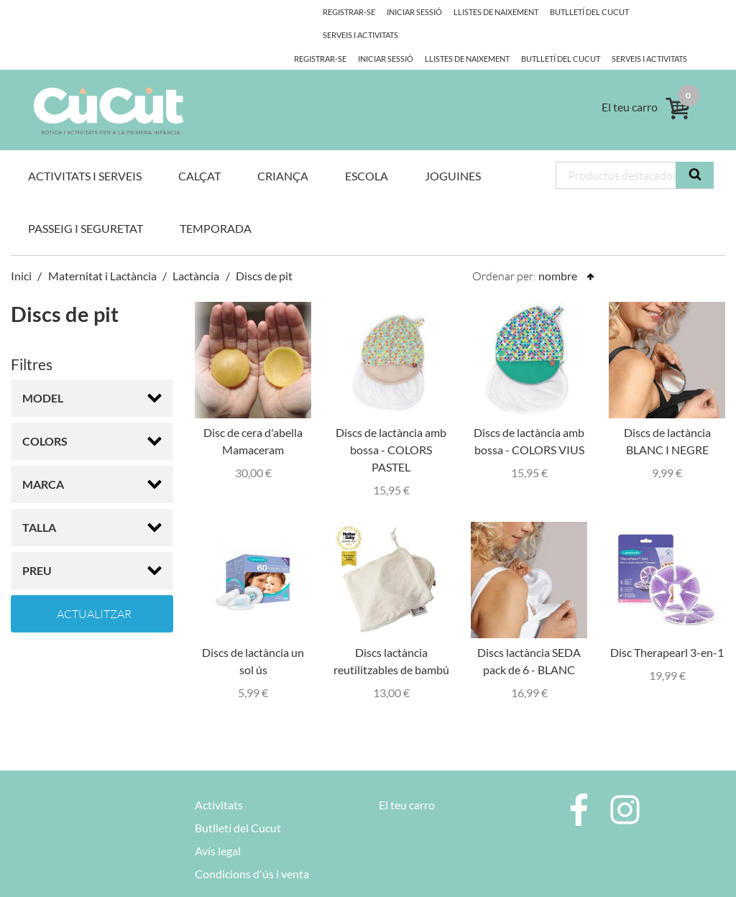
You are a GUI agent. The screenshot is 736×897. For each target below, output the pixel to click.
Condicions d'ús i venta (252, 850)
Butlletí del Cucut (460, 35)
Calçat (199, 153)
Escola (366, 153)
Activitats (219, 781)
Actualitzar (94, 590)
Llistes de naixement (365, 35)
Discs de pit (264, 252)
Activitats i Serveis (85, 153)
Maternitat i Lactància (102, 252)
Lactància (195, 252)
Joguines (453, 153)
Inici (21, 252)
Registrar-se (320, 12)
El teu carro (407, 781)
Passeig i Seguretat (85, 205)
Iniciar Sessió (387, 12)
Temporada (216, 205)
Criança (282, 153)
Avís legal (218, 827)
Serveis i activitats (551, 35)
